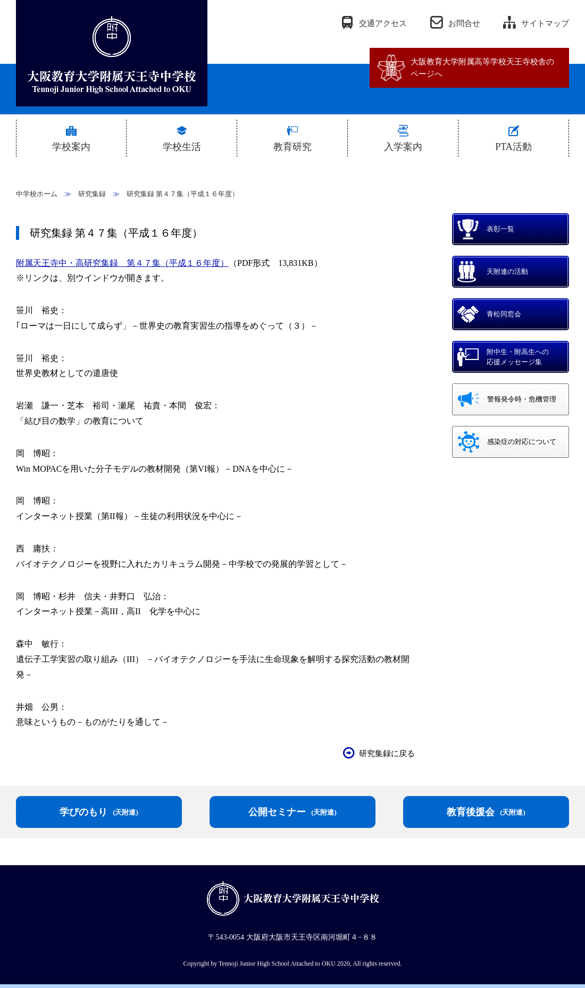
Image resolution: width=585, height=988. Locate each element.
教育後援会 (486, 812)
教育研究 (292, 146)
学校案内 (71, 146)
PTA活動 (513, 146)
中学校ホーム (36, 194)
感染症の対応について (521, 442)
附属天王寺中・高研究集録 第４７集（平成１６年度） (122, 262)
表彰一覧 (500, 229)
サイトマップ (545, 23)
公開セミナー (292, 812)
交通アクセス (383, 23)
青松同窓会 (504, 314)
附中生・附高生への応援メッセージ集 (518, 357)
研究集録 (92, 194)
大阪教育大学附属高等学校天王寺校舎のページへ (482, 67)
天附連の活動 (507, 271)
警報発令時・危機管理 (521, 399)
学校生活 (182, 146)
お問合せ (464, 23)
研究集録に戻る (387, 753)
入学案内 (403, 146)
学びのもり (99, 812)
